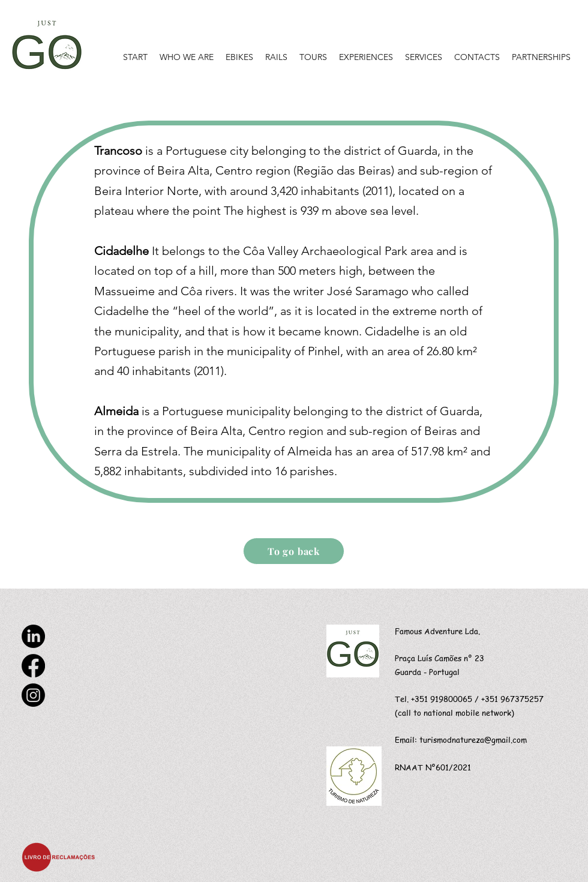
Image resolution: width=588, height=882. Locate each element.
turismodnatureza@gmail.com (473, 739)
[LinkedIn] (33, 636)
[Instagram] (33, 695)
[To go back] (293, 551)
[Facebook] (33, 665)
